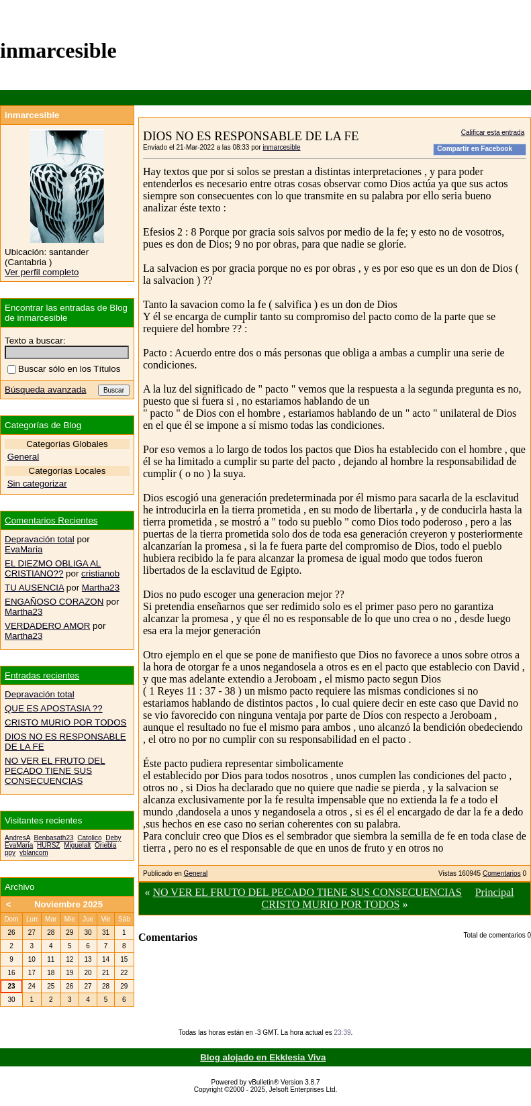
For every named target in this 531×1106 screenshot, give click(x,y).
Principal (494, 892)
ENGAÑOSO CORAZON (54, 602)
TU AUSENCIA (34, 588)
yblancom (33, 852)
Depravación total (40, 539)
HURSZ (48, 845)
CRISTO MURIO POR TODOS (331, 904)
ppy (10, 852)
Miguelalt (77, 845)
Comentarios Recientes (51, 520)
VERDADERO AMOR (47, 626)
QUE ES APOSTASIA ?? (54, 708)
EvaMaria (23, 549)
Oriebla (105, 845)
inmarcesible (281, 147)
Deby (113, 838)
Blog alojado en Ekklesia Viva (263, 1057)
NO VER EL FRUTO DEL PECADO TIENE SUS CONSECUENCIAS (307, 892)
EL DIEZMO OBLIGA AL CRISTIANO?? (53, 568)
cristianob (100, 573)
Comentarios (502, 873)
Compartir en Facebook (474, 148)
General (196, 873)
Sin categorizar (37, 484)
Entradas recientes (42, 675)
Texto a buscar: (35, 341)
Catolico (89, 838)
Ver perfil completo (42, 272)
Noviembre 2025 (68, 904)
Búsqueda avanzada (46, 390)
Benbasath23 (54, 838)
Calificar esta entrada (493, 132)
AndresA (17, 838)
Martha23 (100, 588)
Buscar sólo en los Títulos (63, 369)
